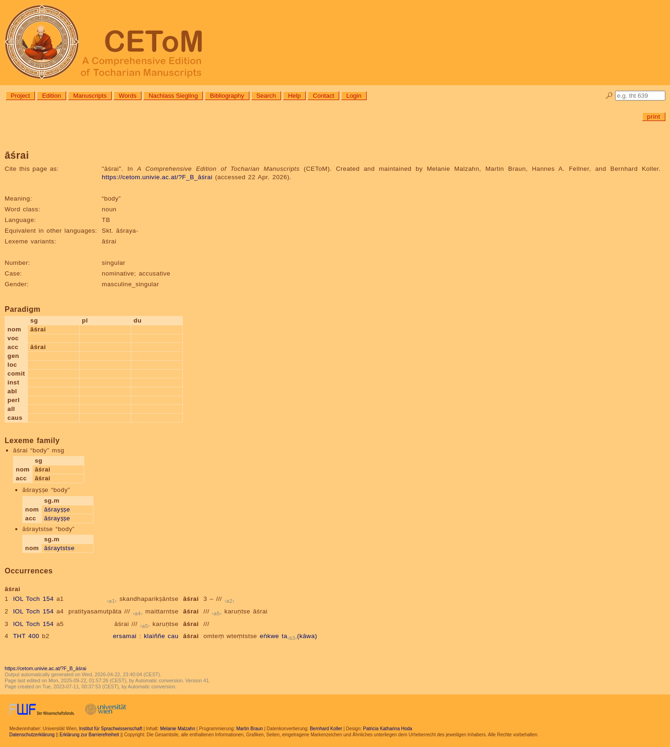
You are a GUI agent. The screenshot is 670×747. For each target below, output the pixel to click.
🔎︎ (609, 95)
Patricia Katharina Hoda (387, 728)
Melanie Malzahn (177, 728)
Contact (323, 95)
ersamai (125, 636)
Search (266, 95)
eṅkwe (269, 636)
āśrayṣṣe (57, 509)
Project (20, 95)
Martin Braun (249, 728)
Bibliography (227, 95)
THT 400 (26, 636)
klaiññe (154, 636)
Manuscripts (90, 95)
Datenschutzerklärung (31, 734)
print (653, 116)
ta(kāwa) (299, 636)
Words (127, 95)
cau (173, 636)
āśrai (191, 598)
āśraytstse (59, 548)
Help (294, 95)
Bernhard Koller (326, 728)
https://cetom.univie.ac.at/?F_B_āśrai (157, 177)
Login (354, 95)
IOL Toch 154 (33, 598)
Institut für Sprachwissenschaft (110, 728)
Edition (51, 95)
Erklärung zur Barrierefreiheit (89, 734)
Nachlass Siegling (173, 95)
